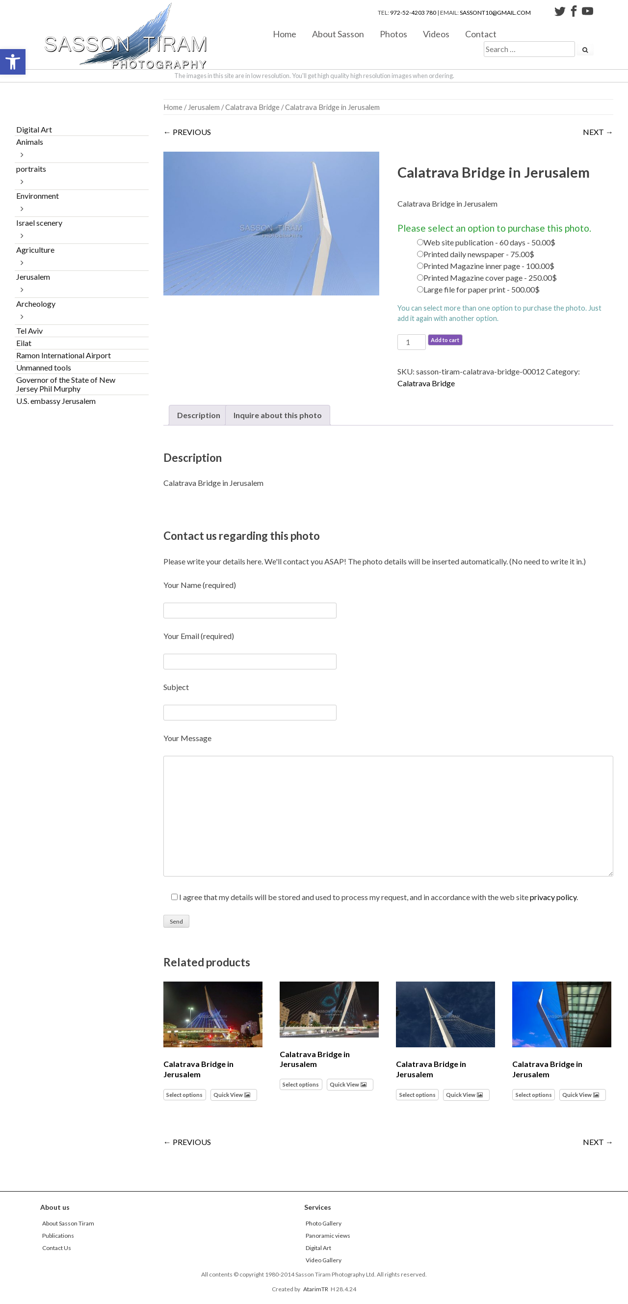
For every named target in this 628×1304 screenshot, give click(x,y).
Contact (481, 33)
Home (284, 33)
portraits (31, 168)
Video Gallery (323, 1260)
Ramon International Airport (63, 355)
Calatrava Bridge (252, 107)
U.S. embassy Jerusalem (56, 400)
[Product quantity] (411, 342)
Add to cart (445, 340)
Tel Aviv (29, 330)
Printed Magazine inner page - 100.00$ (488, 265)
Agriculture (35, 249)
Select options (184, 1094)
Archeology (35, 303)
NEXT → (598, 131)
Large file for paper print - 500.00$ (481, 289)
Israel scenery (39, 222)
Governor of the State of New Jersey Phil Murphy (65, 384)
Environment (37, 195)
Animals (29, 141)
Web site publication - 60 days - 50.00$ (489, 242)
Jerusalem (204, 107)
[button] (13, 62)
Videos (436, 33)
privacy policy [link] (553, 897)
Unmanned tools (43, 367)
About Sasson (338, 33)
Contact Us (56, 1247)
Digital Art (34, 129)
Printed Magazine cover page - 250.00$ (490, 277)
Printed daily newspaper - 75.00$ (478, 254)
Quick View (228, 1094)
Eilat (23, 342)
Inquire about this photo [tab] (278, 415)
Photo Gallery (323, 1223)
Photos (393, 33)
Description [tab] (198, 415)
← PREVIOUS (187, 131)
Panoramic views (328, 1235)
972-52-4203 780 (413, 12)
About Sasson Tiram (68, 1223)
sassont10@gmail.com (495, 12)
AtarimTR (315, 1289)
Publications (58, 1235)
